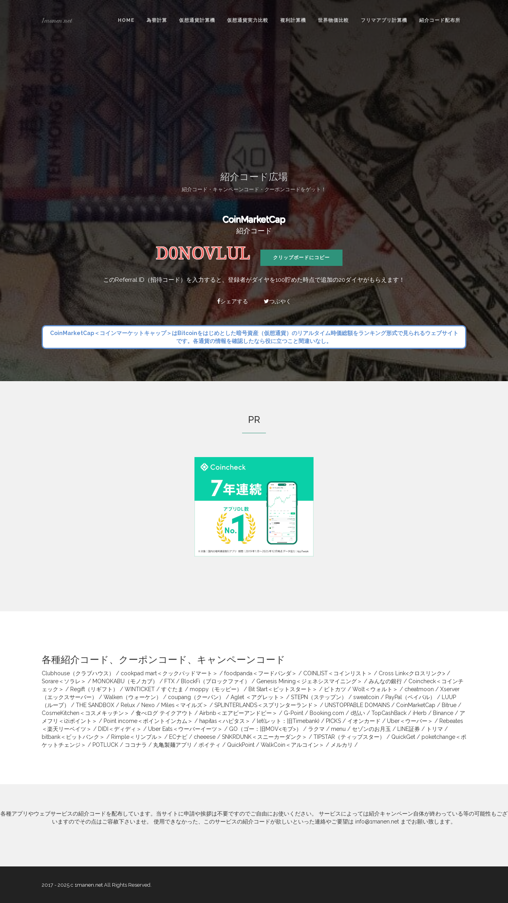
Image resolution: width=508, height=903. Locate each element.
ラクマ (316, 729)
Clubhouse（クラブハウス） (78, 673)
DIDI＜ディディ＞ (120, 729)
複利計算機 (293, 20)
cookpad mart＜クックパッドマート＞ (169, 673)
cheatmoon (419, 689)
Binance (443, 713)
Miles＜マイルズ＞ (184, 705)
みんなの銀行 (385, 681)
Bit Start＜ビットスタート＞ (283, 689)
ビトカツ (335, 689)
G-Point (293, 713)
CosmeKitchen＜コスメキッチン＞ (85, 713)
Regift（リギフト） (94, 689)
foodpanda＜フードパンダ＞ (260, 673)
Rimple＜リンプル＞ (137, 737)
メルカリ (342, 745)
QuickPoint (240, 745)
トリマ (434, 729)
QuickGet (403, 737)
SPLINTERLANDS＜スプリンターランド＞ (266, 705)
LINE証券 (408, 729)
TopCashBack (388, 713)
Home (126, 20)
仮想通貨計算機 (197, 20)
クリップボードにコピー (301, 257)
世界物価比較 (333, 20)
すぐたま (172, 689)
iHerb (420, 713)
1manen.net (57, 20)
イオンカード (364, 721)
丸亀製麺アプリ (172, 745)
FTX (169, 681)
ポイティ (209, 745)
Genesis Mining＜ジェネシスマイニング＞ (309, 681)
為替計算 (156, 20)
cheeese (205, 737)
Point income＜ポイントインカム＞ (148, 721)
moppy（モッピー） (216, 689)
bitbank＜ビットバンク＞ (73, 737)
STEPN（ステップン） (319, 697)
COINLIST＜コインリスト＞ (337, 673)
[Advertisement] (254, 99)
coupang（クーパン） (196, 697)
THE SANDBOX (95, 705)
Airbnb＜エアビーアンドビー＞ (238, 713)
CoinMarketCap (254, 219)
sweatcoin (366, 697)
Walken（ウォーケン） (133, 697)
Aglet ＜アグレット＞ (258, 697)
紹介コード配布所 (439, 20)
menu (338, 729)
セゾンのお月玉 (371, 729)
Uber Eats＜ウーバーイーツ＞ (185, 729)
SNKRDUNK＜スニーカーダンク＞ (264, 737)
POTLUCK (105, 745)
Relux (128, 705)
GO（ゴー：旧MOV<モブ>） (265, 729)
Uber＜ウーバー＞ (410, 721)
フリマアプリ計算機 (384, 20)
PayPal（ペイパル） (410, 697)
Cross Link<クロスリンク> (412, 673)
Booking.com (327, 713)
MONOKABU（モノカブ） (125, 681)
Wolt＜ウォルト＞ (375, 689)
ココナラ (136, 745)
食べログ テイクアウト (164, 713)
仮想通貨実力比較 (247, 20)
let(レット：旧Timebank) (288, 721)
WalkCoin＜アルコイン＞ (292, 745)
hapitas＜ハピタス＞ (224, 721)
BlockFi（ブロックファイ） (215, 681)
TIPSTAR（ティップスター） (349, 737)
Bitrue (449, 705)
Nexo (148, 705)
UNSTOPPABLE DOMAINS (357, 705)
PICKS (333, 721)
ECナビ (178, 737)
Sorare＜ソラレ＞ (64, 681)
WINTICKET (140, 689)
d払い (357, 713)
